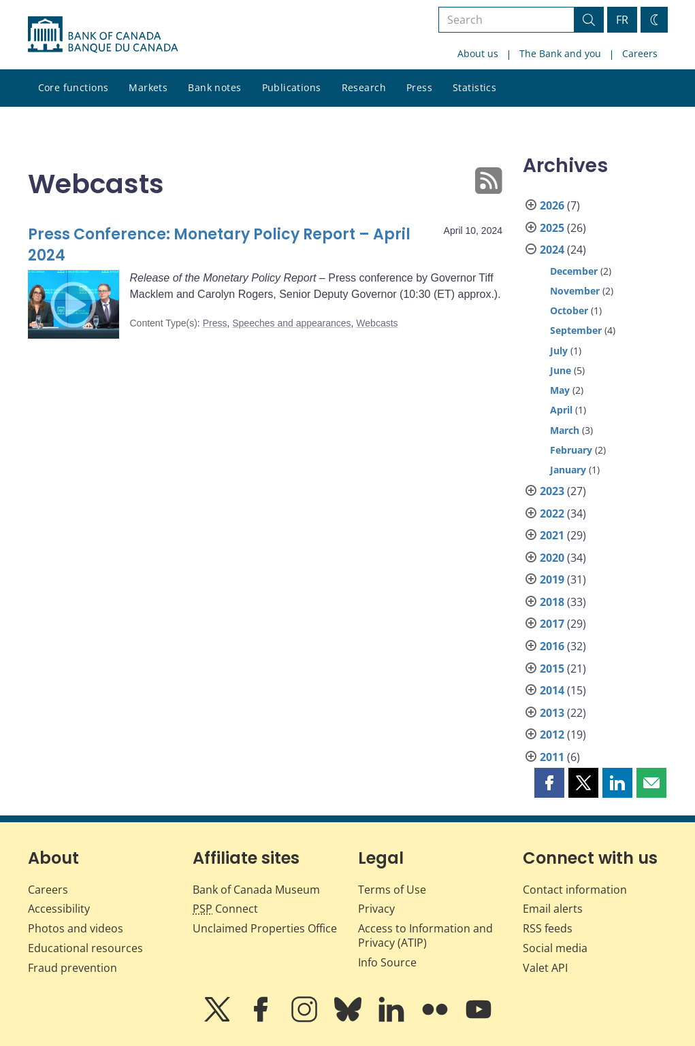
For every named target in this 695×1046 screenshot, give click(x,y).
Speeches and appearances (291, 323)
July (559, 350)
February (571, 449)
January (568, 469)
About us (477, 53)
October (569, 310)
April (561, 409)
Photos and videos (75, 928)
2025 (552, 227)
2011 (552, 756)
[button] (549, 783)
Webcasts (377, 323)
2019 (552, 579)
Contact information (575, 889)
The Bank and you (560, 53)
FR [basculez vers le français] (622, 19)
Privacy (376, 908)
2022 (552, 513)
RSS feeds (547, 928)
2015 (552, 668)
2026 (552, 205)
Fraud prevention (72, 967)
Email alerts (553, 908)
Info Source (387, 962)
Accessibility (59, 908)
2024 (552, 249)
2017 (552, 623)
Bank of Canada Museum (256, 889)
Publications (291, 87)
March (564, 430)
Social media (555, 948)
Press (419, 87)
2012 (552, 734)
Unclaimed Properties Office (265, 928)
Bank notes (214, 87)
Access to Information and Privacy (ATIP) (425, 935)
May (560, 390)
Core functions (73, 87)
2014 (552, 690)
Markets (148, 87)
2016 (552, 646)
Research (364, 87)
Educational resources (85, 948)
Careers (640, 53)
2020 (552, 557)
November (575, 290)
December (574, 271)
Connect (225, 908)
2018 (552, 601)
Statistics (474, 87)
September (576, 330)
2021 (552, 535)
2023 (552, 491)
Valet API (545, 967)
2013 (552, 712)
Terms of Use (392, 889)
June (560, 370)
